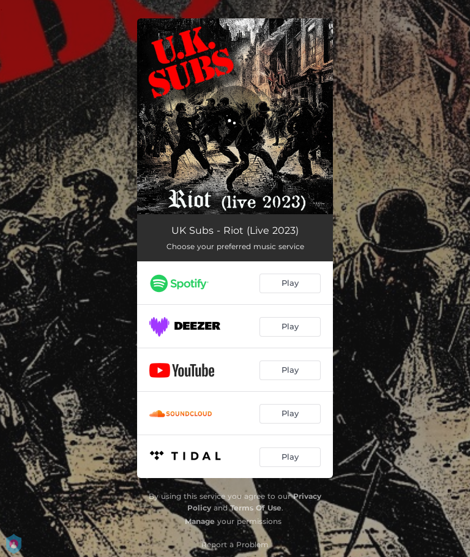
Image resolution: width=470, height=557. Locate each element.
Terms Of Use (256, 507)
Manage (200, 521)
